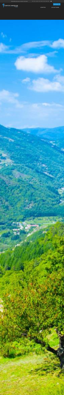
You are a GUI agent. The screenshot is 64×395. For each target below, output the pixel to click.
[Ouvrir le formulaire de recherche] (59, 4)
